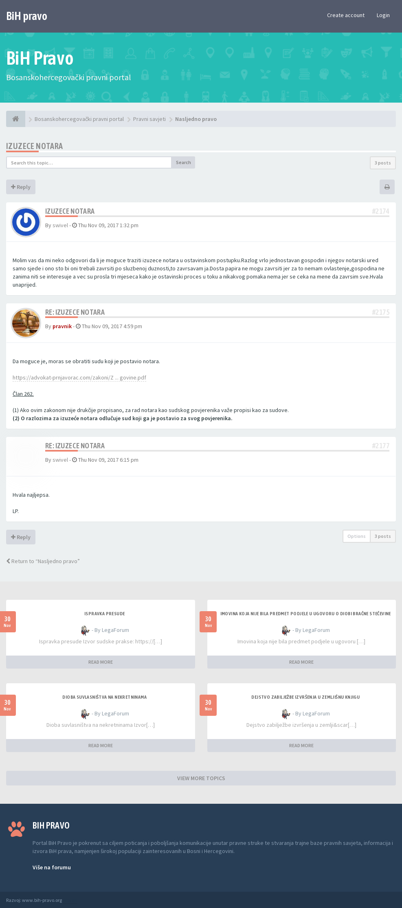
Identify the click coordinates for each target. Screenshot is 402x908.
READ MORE (100, 662)
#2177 (380, 445)
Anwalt (70, 900)
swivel (60, 225)
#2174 (380, 211)
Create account (346, 15)
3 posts (383, 163)
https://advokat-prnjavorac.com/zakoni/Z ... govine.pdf (79, 377)
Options (356, 536)
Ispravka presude (104, 613)
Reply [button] (21, 187)
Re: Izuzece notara (75, 312)
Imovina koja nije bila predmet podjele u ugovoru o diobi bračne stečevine (305, 613)
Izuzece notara (34, 146)
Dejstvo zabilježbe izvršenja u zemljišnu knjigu (305, 697)
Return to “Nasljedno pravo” (43, 561)
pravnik (62, 326)
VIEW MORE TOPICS (201, 778)
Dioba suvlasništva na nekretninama (104, 697)
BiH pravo (26, 15)
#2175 (380, 312)
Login (383, 15)
